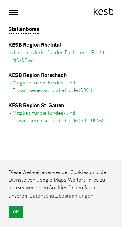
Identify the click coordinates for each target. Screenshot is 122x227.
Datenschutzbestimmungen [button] (61, 196)
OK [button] (16, 212)
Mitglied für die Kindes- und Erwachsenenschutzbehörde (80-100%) (57, 117)
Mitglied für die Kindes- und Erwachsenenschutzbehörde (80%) (52, 87)
